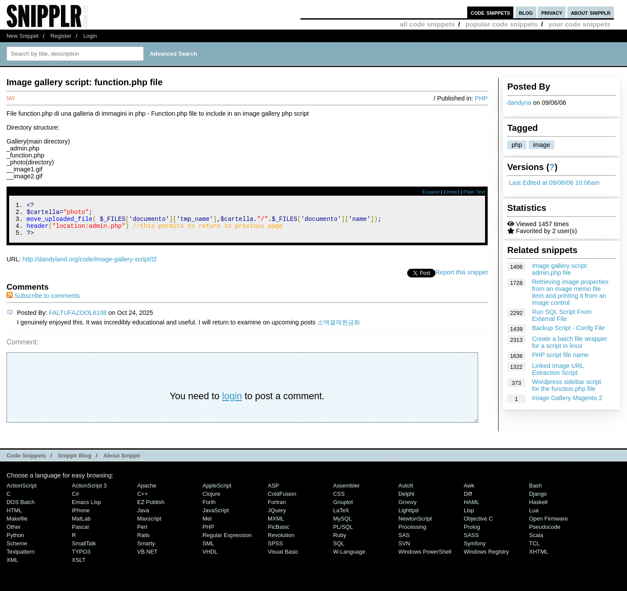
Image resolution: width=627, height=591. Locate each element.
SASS (471, 541)
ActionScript (22, 492)
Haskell (538, 508)
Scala (536, 541)
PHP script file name (560, 354)
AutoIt (405, 492)
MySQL (342, 525)
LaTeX (341, 517)
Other (13, 533)
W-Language (349, 558)
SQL (338, 550)
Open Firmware (548, 525)
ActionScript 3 (89, 492)
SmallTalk (84, 550)
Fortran (277, 508)
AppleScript (216, 492)
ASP (273, 492)
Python (15, 541)
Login (90, 36)
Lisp (469, 517)
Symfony (474, 550)
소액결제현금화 (338, 328)
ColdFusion (282, 500)
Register (61, 36)
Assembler (346, 492)
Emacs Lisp (86, 508)
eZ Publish (151, 508)
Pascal (80, 533)
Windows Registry (486, 558)
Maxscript (149, 525)
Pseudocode (544, 533)
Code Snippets (26, 462)
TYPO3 (81, 558)
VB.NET (147, 558)
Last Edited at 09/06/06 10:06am (554, 182)
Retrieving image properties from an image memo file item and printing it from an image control (570, 292)
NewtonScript (415, 525)
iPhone (81, 517)
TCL (534, 550)
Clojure (211, 500)
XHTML (538, 558)
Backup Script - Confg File (568, 327)
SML (208, 550)
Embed (451, 191)
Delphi (406, 500)
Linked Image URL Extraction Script (558, 369)
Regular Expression (227, 541)
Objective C (478, 525)
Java (143, 517)
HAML (471, 508)
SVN (404, 550)
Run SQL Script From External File (562, 315)
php (517, 144)
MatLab (81, 525)
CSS (339, 500)
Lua (534, 517)
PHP (481, 98)
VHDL (210, 558)
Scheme (17, 550)
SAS (404, 541)
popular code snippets (501, 24)
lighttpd (408, 517)
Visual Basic (283, 558)
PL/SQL (343, 533)
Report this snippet (461, 278)
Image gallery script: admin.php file (560, 269)
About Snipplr (122, 462)
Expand (430, 191)
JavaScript (215, 517)
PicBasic (279, 533)
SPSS (275, 550)
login (232, 402)
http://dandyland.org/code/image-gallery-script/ (87, 265)
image (541, 144)
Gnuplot (343, 508)
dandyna (519, 102)
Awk (469, 492)
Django (538, 500)
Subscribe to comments (43, 302)
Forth (209, 508)
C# (75, 500)
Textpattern (20, 558)
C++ (142, 500)
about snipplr (590, 12)
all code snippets (427, 24)
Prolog (472, 533)
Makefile (17, 525)
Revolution (281, 541)
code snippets (490, 12)
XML (12, 566)
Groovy (407, 508)
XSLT (78, 566)
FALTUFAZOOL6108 (78, 319)
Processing (412, 533)
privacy (551, 12)
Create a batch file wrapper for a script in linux (569, 342)
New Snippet (22, 36)
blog (526, 12)
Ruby (339, 541)
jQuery (277, 517)
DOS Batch (21, 508)
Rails (143, 541)
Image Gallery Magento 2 (567, 397)
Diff (468, 500)
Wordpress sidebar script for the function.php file (566, 385)
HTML (14, 517)
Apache (146, 492)
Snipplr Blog (74, 462)
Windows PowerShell (425, 558)
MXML (276, 525)
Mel (207, 525)
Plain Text (474, 191)
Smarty (146, 550)
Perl (142, 533)
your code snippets (579, 24)
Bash (535, 492)
